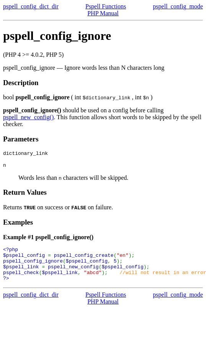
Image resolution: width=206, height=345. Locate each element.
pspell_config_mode (178, 6)
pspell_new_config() (28, 117)
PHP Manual (103, 13)
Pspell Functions (105, 6)
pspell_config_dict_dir (31, 6)
